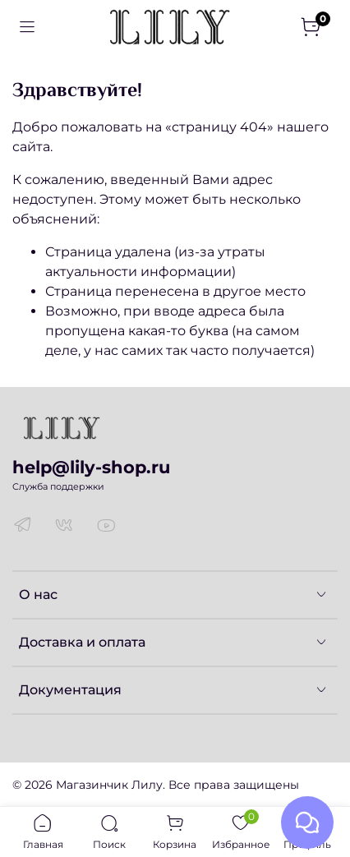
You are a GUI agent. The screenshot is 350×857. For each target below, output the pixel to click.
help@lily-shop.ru (91, 467)
